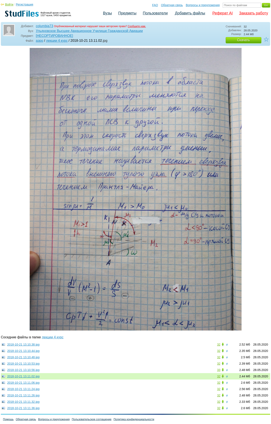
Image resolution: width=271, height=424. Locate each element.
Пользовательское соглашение (91, 419)
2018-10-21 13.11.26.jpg (23, 395)
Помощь (8, 419)
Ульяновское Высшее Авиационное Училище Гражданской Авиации (89, 31)
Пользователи (155, 13)
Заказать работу (253, 13)
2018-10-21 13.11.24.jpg (23, 389)
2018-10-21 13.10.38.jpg (23, 344)
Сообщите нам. (137, 26)
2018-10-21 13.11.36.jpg (23, 408)
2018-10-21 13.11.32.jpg (23, 401)
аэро (39, 40)
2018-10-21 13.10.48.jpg (23, 357)
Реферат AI (222, 13)
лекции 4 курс (57, 40)
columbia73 (44, 26)
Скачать (243, 40)
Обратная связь (172, 5)
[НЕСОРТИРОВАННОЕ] (54, 36)
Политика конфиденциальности (134, 419)
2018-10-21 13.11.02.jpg (23, 376)
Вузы (107, 13)
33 (218, 370)
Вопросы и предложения (203, 5)
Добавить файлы (190, 13)
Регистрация (24, 4)
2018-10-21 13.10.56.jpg (23, 370)
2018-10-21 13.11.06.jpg (23, 382)
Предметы (127, 13)
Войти (9, 4)
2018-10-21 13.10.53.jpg (23, 363)
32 (218, 344)
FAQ (155, 5)
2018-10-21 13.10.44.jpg (23, 351)
